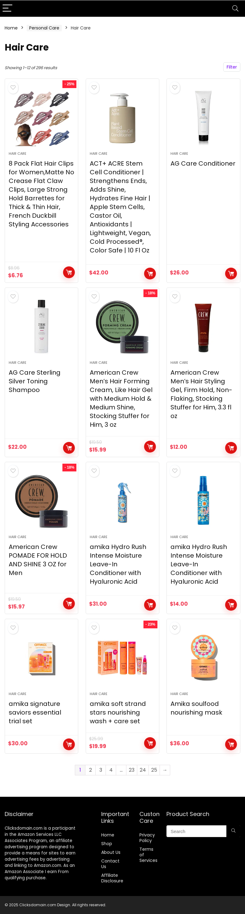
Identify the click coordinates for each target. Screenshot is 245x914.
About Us (110, 852)
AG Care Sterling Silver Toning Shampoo (35, 381)
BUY (231, 273)
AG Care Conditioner (202, 163)
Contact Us (110, 864)
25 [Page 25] (154, 770)
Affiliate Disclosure (112, 878)
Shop (106, 843)
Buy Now (69, 272)
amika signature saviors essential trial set (35, 712)
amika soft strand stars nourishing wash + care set (118, 712)
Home (11, 28)
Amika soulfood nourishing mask (196, 708)
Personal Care (44, 28)
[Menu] (7, 8)
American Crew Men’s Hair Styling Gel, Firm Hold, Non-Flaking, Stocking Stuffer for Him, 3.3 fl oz (201, 394)
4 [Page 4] (111, 770)
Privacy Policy (147, 838)
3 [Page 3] (100, 770)
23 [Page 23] (131, 770)
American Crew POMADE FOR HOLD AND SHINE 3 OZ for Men (38, 559)
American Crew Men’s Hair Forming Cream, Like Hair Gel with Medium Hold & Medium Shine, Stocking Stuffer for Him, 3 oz (121, 398)
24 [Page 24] (143, 770)
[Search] (235, 8)
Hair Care (17, 153)
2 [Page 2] (90, 770)
